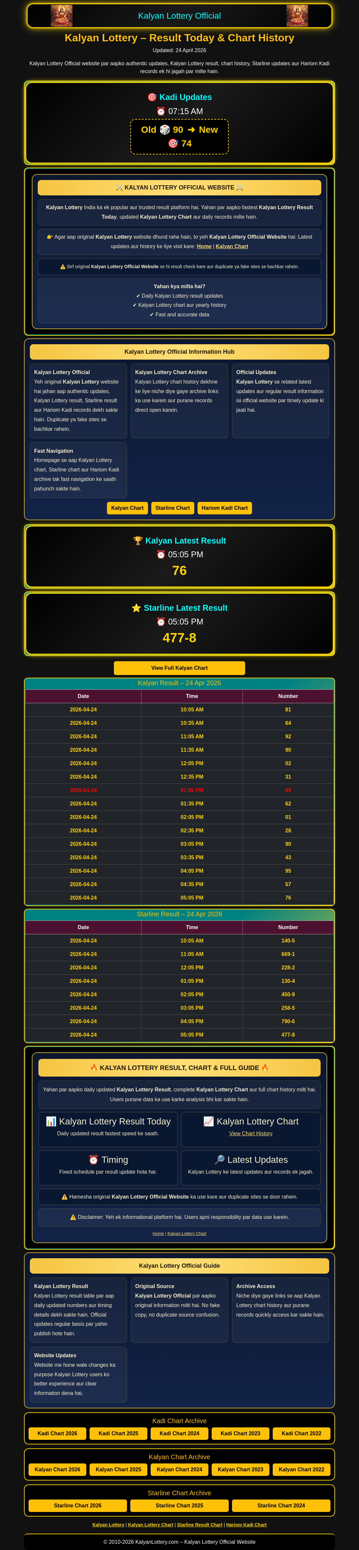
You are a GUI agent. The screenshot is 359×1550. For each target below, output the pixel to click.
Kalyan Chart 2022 (302, 1469)
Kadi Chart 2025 (118, 1433)
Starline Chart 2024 (281, 1505)
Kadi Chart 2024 (180, 1433)
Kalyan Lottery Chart (186, 1233)
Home (158, 1233)
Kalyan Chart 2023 (241, 1469)
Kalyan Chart (127, 508)
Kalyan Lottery (108, 1524)
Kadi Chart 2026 (57, 1433)
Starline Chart (173, 508)
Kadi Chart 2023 (241, 1433)
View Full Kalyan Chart (179, 668)
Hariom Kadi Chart (225, 508)
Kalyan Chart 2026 (57, 1469)
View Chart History (250, 1133)
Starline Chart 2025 (179, 1505)
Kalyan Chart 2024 (179, 1469)
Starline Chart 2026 (78, 1505)
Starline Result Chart (199, 1524)
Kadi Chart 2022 (302, 1433)
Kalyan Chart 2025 (118, 1469)
